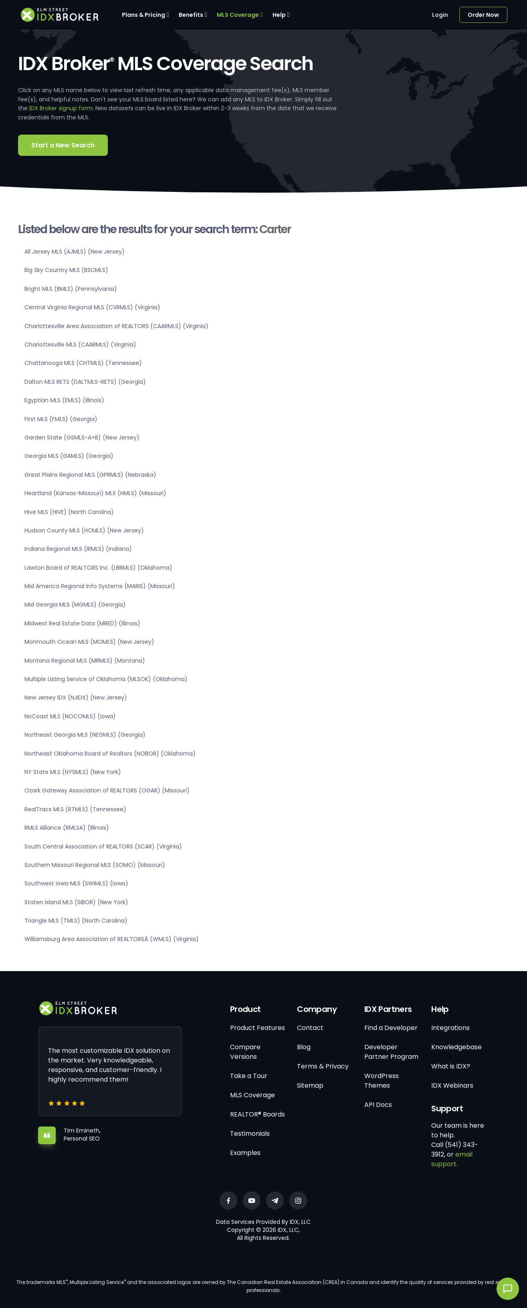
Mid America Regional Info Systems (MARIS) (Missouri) (99, 586)
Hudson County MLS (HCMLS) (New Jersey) (84, 530)
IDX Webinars (452, 1085)
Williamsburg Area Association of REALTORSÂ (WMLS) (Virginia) (111, 939)
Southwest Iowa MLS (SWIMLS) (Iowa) (76, 883)
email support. (451, 1159)
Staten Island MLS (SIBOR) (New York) (76, 902)
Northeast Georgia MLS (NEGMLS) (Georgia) (84, 735)
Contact (310, 1027)
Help (279, 15)
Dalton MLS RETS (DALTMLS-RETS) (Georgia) (85, 382)
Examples (245, 1152)
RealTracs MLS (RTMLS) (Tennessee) (75, 809)
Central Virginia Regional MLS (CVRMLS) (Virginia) (92, 307)
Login (440, 15)
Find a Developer (391, 1027)
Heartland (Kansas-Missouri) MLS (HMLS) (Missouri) (95, 493)
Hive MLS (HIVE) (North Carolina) (69, 512)
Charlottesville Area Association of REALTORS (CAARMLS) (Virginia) (116, 326)
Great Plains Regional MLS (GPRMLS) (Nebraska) (90, 475)
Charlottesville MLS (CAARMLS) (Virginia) (80, 345)
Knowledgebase (456, 1047)
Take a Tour (248, 1075)
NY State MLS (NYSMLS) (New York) (72, 772)
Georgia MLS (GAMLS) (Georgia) (68, 456)
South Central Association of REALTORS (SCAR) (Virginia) (103, 846)
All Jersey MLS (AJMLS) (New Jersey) (74, 252)
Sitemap (310, 1085)
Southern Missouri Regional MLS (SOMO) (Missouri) (94, 865)
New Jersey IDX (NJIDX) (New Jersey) (75, 697)
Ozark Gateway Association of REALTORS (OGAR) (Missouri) (107, 790)
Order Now (483, 15)
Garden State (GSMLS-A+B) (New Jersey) (81, 437)
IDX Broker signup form (61, 108)
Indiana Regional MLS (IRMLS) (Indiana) (78, 549)
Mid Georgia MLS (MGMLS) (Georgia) (75, 605)
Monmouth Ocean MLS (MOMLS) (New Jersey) (89, 642)
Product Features (257, 1027)
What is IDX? (450, 1066)
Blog (304, 1047)
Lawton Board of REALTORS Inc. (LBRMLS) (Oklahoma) (98, 568)
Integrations (450, 1027)
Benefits (191, 15)
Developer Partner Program (391, 1051)
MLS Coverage (238, 15)
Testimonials (250, 1133)
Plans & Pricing (143, 15)
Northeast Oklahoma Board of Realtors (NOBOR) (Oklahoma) (110, 754)
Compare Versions (245, 1051)
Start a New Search (63, 145)
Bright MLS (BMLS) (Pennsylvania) (70, 289)
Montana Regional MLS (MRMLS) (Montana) (84, 661)
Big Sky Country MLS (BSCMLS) (66, 270)
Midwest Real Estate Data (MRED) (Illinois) (82, 623)
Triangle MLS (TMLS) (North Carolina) (75, 921)
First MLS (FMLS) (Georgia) (60, 419)
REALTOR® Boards (257, 1114)
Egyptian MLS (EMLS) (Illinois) (64, 400)
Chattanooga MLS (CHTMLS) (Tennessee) (83, 363)
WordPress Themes (381, 1080)
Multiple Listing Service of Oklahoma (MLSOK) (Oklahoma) (106, 679)
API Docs (378, 1104)
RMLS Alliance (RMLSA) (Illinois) (66, 828)
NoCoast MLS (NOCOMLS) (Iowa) (70, 716)
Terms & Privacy (323, 1066)
